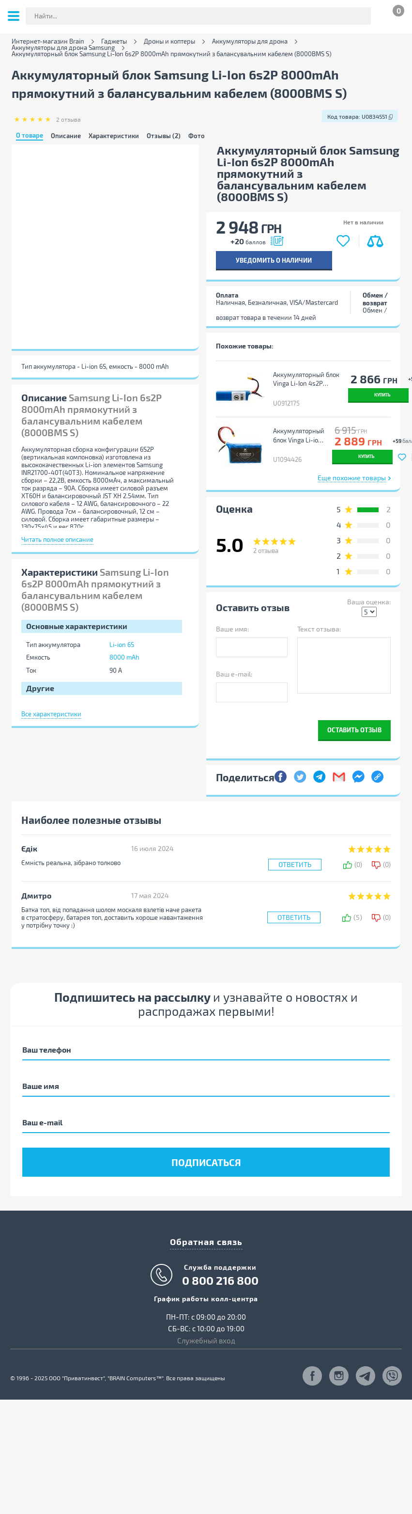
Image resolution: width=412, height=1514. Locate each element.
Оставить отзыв (354, 721)
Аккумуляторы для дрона (250, 41)
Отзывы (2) (164, 136)
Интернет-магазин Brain (48, 41)
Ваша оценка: (369, 593)
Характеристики (114, 136)
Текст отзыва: (319, 620)
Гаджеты (114, 41)
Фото (196, 136)
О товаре (29, 135)
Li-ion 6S (121, 644)
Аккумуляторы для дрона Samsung (63, 48)
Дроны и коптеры (169, 41)
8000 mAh (124, 657)
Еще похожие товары (352, 469)
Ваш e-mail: (234, 665)
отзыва (68, 119)
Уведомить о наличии (274, 260)
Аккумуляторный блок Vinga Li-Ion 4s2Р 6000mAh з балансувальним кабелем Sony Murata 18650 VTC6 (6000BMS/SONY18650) (305, 379)
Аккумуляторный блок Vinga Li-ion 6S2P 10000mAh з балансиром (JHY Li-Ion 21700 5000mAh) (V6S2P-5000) (297, 431)
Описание (66, 136)
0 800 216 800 (220, 1271)
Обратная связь (206, 1233)
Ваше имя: (232, 620)
